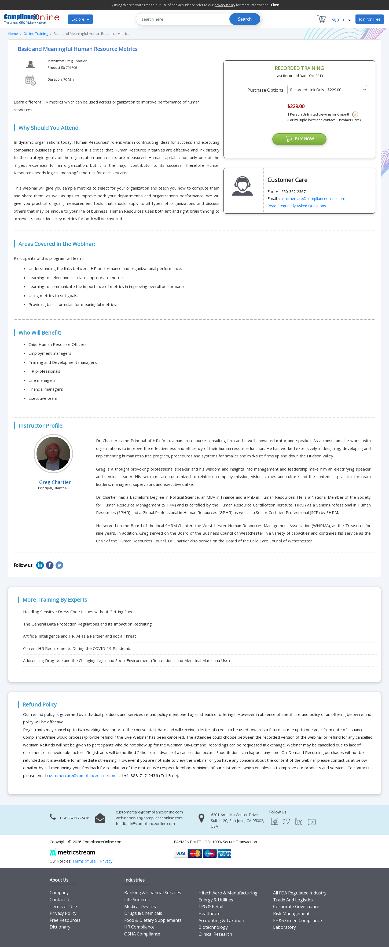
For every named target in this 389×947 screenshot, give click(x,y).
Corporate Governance (296, 906)
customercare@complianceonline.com (312, 198)
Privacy (106, 861)
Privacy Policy (63, 913)
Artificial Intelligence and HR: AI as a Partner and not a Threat (79, 636)
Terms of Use (63, 906)
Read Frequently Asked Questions (296, 205)
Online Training (36, 33)
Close (275, 5)
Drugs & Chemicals (143, 913)
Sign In (341, 20)
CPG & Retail (211, 906)
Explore (80, 19)
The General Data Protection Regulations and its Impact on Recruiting (87, 624)
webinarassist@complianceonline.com (149, 817)
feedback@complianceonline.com (145, 823)
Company (59, 893)
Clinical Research (215, 934)
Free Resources (65, 920)
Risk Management (291, 913)
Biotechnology (213, 927)
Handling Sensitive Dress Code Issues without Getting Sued (78, 611)
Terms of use (84, 861)
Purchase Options (265, 90)
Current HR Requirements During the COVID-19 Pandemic (77, 648)
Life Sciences (137, 899)
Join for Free (369, 19)
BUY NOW (299, 139)
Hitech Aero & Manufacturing (228, 893)
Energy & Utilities (216, 900)
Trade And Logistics (293, 900)
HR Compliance (139, 927)
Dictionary (60, 927)
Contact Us (61, 899)
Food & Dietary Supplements (153, 920)
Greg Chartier (76, 60)
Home (13, 33)
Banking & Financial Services (152, 893)
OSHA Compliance (142, 934)
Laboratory (284, 927)
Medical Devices (140, 906)
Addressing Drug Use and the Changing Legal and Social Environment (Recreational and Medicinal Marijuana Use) (126, 660)
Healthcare (210, 913)
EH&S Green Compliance (297, 920)
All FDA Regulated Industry (299, 893)
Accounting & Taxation (221, 920)
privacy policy (224, 5)
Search (245, 19)
